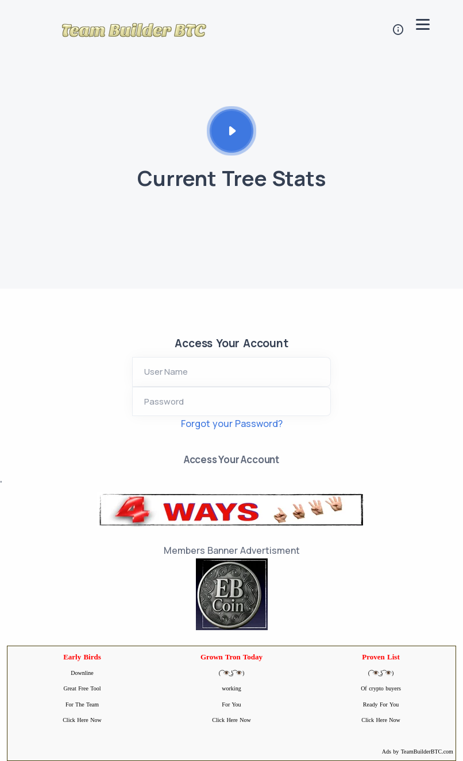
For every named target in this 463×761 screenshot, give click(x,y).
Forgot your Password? (232, 423)
